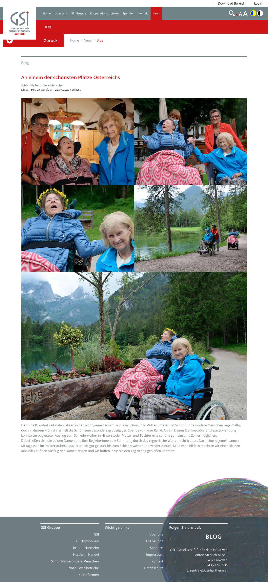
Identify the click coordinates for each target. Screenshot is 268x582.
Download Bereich (231, 3)
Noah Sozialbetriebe (84, 568)
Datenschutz (153, 568)
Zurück (50, 40)
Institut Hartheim (86, 548)
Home (47, 13)
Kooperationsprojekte (104, 13)
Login (258, 3)
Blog (48, 27)
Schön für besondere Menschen (75, 561)
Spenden (128, 13)
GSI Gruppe (78, 13)
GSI (96, 534)
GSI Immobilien (87, 541)
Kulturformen (88, 575)
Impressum (154, 554)
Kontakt (143, 13)
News (156, 13)
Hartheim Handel (86, 554)
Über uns (61, 13)
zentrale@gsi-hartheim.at (209, 570)
